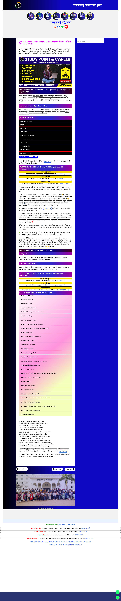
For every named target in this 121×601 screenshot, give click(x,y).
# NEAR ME (82, 41)
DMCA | (70, 542)
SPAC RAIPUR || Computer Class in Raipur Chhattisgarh (66, 545)
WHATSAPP (87, 542)
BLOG (99, 5)
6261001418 (61, 525)
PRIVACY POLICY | (54, 542)
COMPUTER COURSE (78, 5)
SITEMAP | (76, 542)
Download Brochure (28, 157)
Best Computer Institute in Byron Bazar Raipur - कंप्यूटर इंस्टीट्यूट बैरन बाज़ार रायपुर (45, 43)
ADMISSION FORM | (35, 542)
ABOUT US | (44, 542)
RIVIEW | (81, 542)
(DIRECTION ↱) (60, 174)
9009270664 (71, 525)
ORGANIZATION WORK (90, 5)
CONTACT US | (63, 542)
